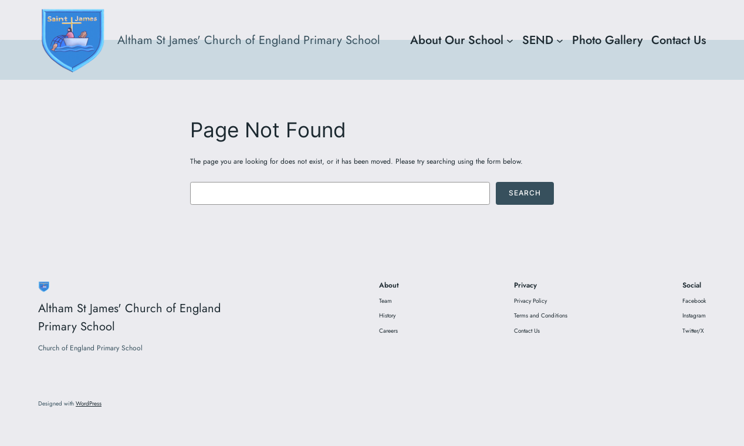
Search (525, 192)
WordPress (89, 403)
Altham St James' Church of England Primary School (248, 40)
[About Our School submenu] (509, 39)
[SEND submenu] (559, 39)
